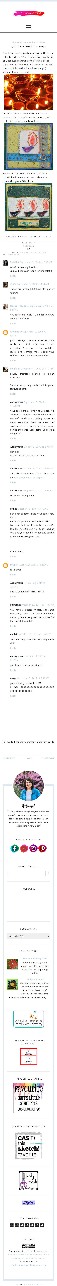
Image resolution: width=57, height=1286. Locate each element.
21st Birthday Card (35, 979)
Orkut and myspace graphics (29, 477)
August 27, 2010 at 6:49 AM (38, 490)
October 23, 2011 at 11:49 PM (35, 634)
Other (48, 237)
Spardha (14, 262)
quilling (41, 252)
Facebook (18, 237)
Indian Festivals (27, 252)
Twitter (28, 237)
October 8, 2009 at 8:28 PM (38, 468)
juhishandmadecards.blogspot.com (28, 1265)
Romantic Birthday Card (35, 958)
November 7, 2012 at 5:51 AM (33, 678)
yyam (13, 284)
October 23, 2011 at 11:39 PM (38, 604)
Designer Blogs (36, 1285)
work (16, 1251)
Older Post (48, 758)
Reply (13, 275)
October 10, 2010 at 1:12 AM (33, 508)
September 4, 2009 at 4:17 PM (37, 368)
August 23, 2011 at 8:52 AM (34, 564)
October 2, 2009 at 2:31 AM (38, 446)
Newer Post (9, 758)
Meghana (15, 368)
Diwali (6, 53)
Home (29, 758)
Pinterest (38, 237)
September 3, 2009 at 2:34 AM (36, 262)
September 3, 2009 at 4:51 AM (33, 284)
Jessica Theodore (19, 305)
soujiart (14, 564)
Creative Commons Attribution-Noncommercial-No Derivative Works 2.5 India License (28, 1255)
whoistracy (16, 331)
